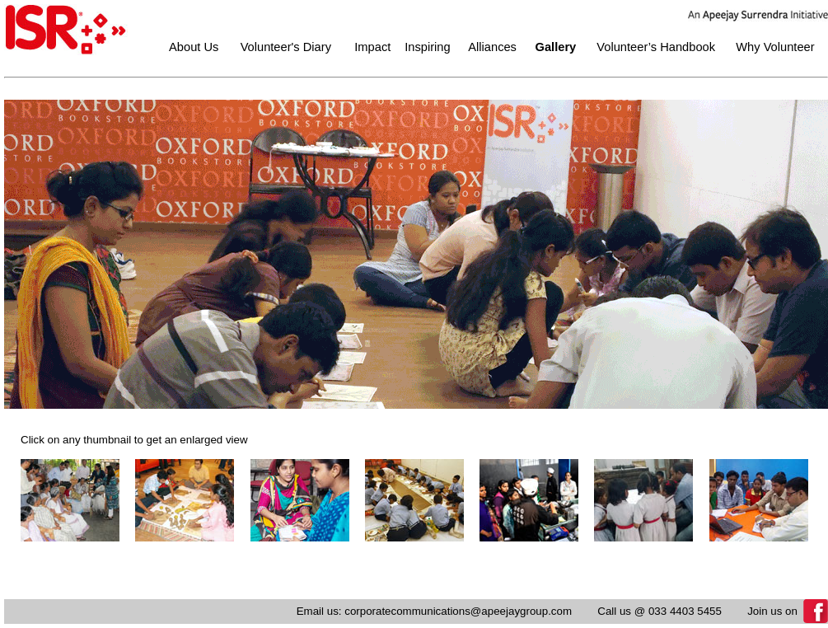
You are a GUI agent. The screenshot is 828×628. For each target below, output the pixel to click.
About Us (193, 47)
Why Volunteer (775, 47)
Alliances (492, 47)
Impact (372, 47)
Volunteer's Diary (286, 47)
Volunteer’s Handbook (655, 47)
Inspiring (427, 47)
